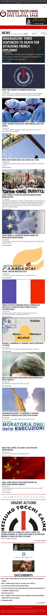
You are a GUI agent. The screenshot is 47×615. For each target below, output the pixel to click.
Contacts (26, 607)
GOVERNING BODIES (7, 600)
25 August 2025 (5, 538)
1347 (40, 497)
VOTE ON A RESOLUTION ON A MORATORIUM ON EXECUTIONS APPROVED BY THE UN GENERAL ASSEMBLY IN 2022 (23, 589)
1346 (37, 497)
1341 (21, 497)
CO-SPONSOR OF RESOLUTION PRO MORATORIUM (15, 586)
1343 (27, 497)
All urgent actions (40, 540)
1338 (12, 497)
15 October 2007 (5, 92)
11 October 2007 (5, 239)
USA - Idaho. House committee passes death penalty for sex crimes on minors (23, 580)
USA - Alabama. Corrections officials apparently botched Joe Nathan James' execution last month (23, 597)
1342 (24, 497)
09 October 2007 (5, 486)
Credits (30, 607)
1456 (43, 497)
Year (33, 33)
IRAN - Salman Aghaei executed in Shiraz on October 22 (18, 583)
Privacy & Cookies (19, 607)
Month (26, 33)
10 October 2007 (5, 347)
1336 (5, 497)
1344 (30, 497)
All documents (41, 602)
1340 (18, 497)
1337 (8, 497)
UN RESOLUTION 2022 (8, 593)
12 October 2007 (5, 128)
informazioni (27, 2)
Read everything (7, 97)
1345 (34, 497)
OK (21, 2)
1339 (15, 497)
